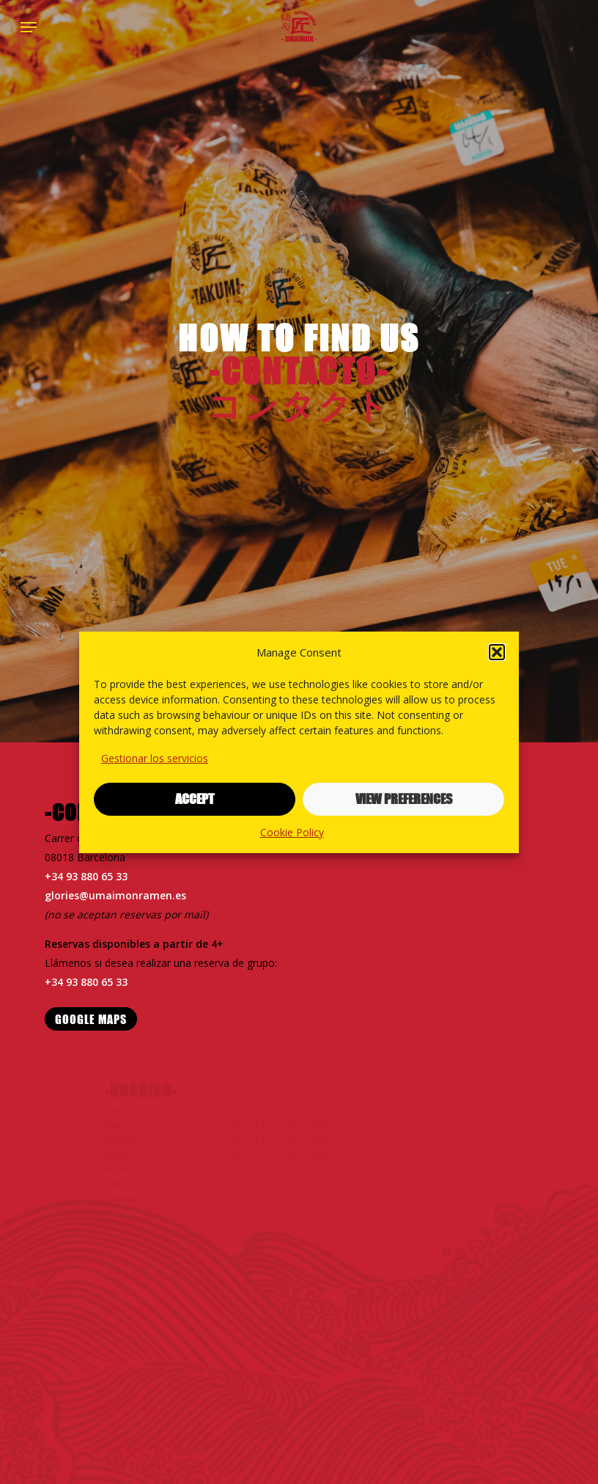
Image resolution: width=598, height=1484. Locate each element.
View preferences (403, 799)
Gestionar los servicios (154, 758)
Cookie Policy (292, 832)
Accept (194, 799)
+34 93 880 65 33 (86, 876)
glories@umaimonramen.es (115, 895)
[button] (497, 652)
